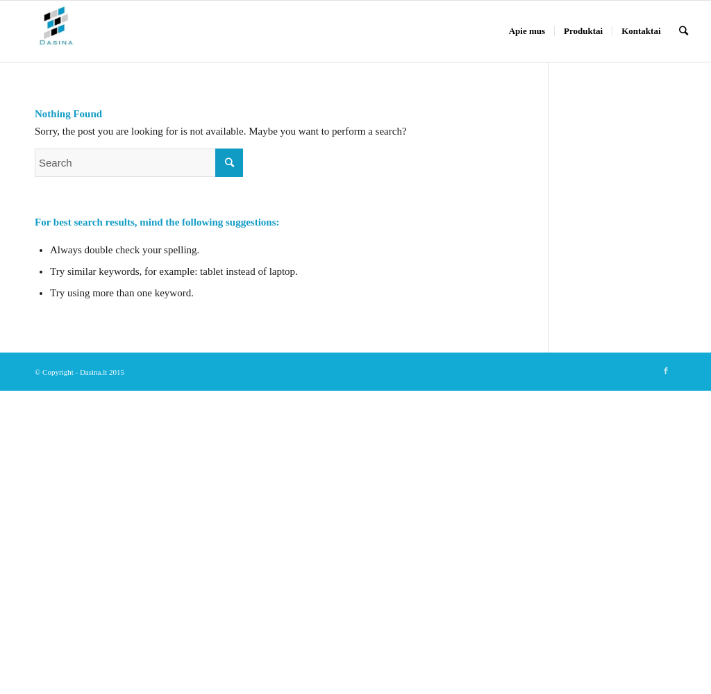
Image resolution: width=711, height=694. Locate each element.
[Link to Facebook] (665, 370)
